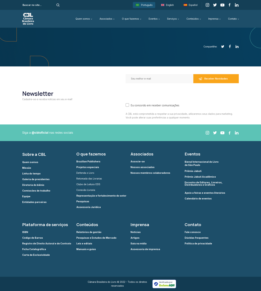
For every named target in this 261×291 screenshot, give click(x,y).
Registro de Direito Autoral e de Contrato (46, 243)
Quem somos (83, 18)
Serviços (172, 18)
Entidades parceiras (34, 202)
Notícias (135, 232)
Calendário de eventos (198, 198)
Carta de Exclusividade (36, 255)
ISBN (25, 232)
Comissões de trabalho (36, 191)
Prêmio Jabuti (193, 171)
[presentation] (151, 92)
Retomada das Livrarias (89, 178)
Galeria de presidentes (36, 179)
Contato (232, 18)
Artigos (135, 238)
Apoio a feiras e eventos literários (205, 193)
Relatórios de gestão (88, 232)
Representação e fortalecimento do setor (101, 196)
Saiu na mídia (138, 243)
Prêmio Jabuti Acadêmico (200, 177)
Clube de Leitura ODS (88, 184)
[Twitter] (220, 46)
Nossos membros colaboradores (150, 173)
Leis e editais (84, 243)
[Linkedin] (235, 46)
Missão (26, 168)
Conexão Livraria (85, 190)
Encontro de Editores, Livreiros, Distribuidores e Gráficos (204, 183)
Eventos (153, 18)
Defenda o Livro (85, 173)
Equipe (26, 196)
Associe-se (137, 161)
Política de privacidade (198, 243)
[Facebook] (228, 46)
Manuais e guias (86, 249)
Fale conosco (193, 232)
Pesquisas (82, 201)
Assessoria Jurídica (88, 207)
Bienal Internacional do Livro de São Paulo (202, 163)
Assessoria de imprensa (145, 249)
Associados (106, 18)
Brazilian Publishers (88, 161)
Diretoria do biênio (33, 185)
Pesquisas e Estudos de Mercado (96, 238)
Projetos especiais (87, 167)
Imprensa (213, 18)
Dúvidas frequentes (197, 238)
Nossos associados (142, 167)
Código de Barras (32, 238)
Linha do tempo (31, 173)
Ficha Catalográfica (34, 249)
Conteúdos (192, 18)
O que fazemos (130, 18)
